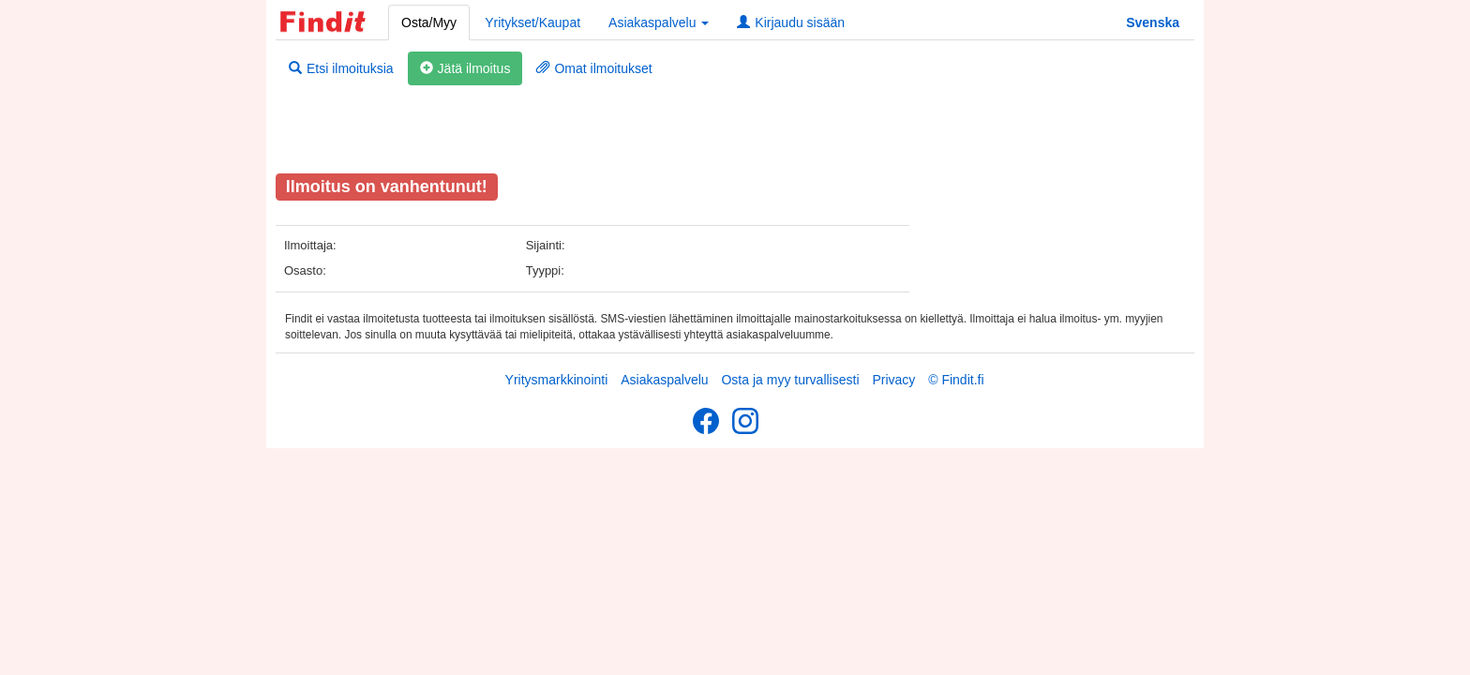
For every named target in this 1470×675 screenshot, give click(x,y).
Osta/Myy (429, 22)
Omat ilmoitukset (594, 68)
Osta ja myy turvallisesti (790, 379)
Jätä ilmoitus (465, 68)
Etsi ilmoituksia (341, 68)
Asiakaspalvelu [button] (658, 22)
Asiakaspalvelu (664, 379)
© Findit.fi (955, 379)
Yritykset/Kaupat (532, 22)
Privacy (893, 379)
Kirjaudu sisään (791, 22)
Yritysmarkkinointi (556, 379)
